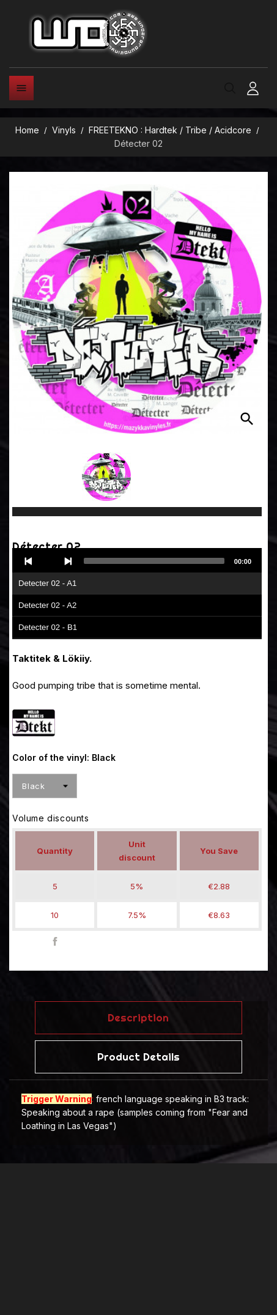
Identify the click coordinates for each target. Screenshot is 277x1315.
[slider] (154, 561)
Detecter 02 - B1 (47, 627)
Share (55, 942)
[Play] (48, 561)
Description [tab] (138, 1017)
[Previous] (29, 561)
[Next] (68, 561)
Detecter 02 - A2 (47, 605)
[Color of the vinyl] (44, 786)
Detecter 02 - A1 (47, 583)
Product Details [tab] (138, 1056)
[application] (137, 594)
